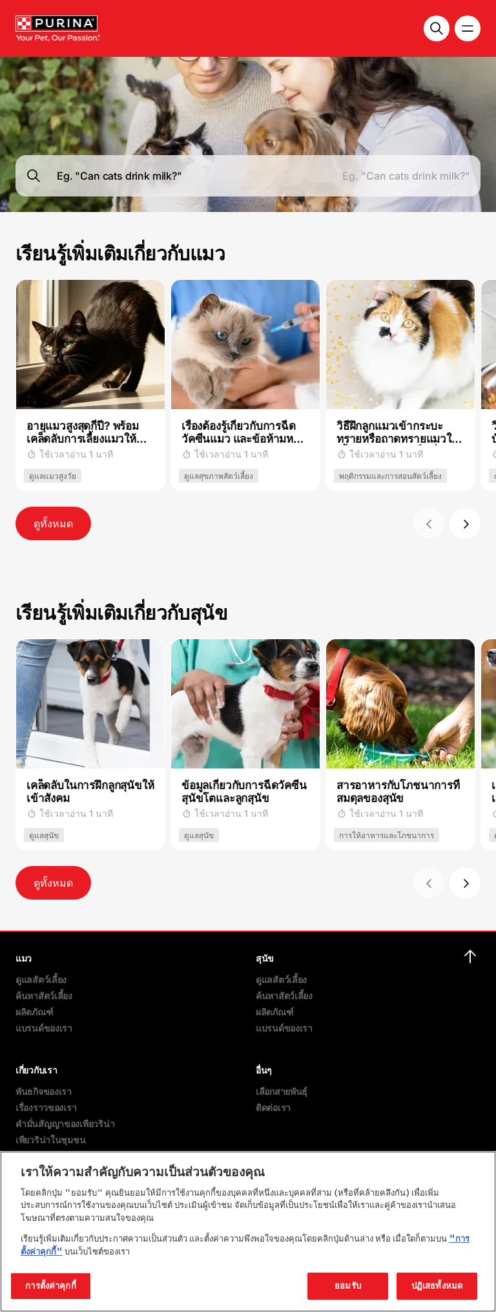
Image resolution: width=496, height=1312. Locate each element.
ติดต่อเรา (273, 1107)
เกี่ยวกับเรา (36, 1069)
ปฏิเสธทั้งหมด (436, 1285)
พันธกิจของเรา (44, 1091)
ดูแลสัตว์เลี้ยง (41, 979)
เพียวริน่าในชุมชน (50, 1139)
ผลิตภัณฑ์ (34, 1011)
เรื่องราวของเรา (46, 1107)
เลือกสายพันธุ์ (281, 1091)
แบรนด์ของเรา (44, 1027)
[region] (248, 1231)
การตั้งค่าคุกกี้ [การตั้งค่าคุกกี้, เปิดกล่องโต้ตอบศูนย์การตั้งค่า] (50, 1285)
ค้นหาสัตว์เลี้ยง (44, 995)
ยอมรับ (348, 1285)
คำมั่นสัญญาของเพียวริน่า (65, 1123)
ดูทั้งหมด (53, 523)
